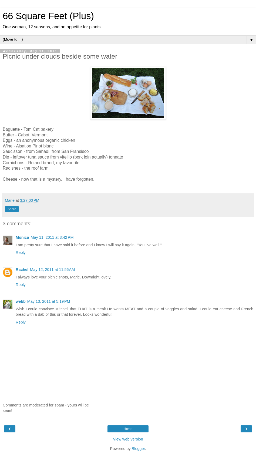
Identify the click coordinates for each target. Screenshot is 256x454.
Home (128, 429)
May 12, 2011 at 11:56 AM (52, 269)
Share (12, 209)
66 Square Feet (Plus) (48, 16)
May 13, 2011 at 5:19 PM (48, 301)
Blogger (138, 448)
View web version (128, 439)
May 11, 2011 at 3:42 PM (52, 237)
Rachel (22, 269)
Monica (22, 237)
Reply (21, 252)
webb (21, 301)
